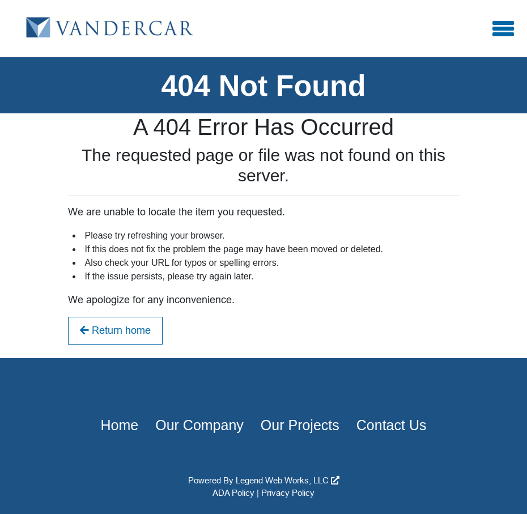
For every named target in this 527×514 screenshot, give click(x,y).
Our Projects (300, 425)
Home (120, 425)
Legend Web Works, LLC (287, 480)
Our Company (199, 425)
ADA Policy (233, 493)
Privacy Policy (287, 493)
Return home (115, 330)
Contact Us (391, 425)
